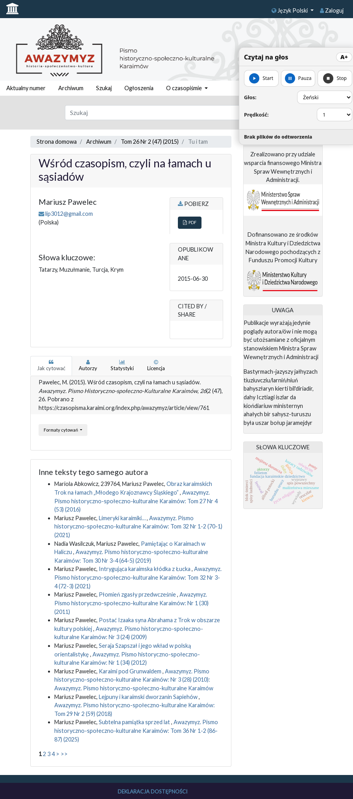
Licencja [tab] (156, 365)
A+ (344, 57)
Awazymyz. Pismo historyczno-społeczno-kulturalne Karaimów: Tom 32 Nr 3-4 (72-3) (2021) (138, 577)
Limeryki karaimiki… (123, 518)
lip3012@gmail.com (69, 213)
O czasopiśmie (184, 88)
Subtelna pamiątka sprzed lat (135, 722)
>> (64, 754)
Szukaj (104, 88)
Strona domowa (57, 141)
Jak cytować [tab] (51, 365)
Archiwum (70, 88)
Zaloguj (332, 10)
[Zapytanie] (162, 112)
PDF (189, 222)
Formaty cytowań (61, 429)
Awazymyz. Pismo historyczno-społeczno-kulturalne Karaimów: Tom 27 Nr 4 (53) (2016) (136, 501)
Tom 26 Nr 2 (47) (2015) (150, 141)
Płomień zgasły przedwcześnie (138, 594)
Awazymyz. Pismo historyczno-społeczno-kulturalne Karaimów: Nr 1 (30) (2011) (131, 603)
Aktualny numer (26, 88)
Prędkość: (256, 114)
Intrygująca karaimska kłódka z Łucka (145, 568)
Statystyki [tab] (122, 365)
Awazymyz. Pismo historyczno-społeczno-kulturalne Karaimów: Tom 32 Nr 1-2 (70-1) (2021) (138, 526)
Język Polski (290, 10)
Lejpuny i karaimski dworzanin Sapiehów (149, 696)
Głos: (250, 97)
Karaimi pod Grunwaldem (131, 671)
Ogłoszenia (138, 88)
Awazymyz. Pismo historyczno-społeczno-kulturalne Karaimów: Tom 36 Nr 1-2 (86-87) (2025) (136, 730)
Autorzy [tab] (88, 365)
